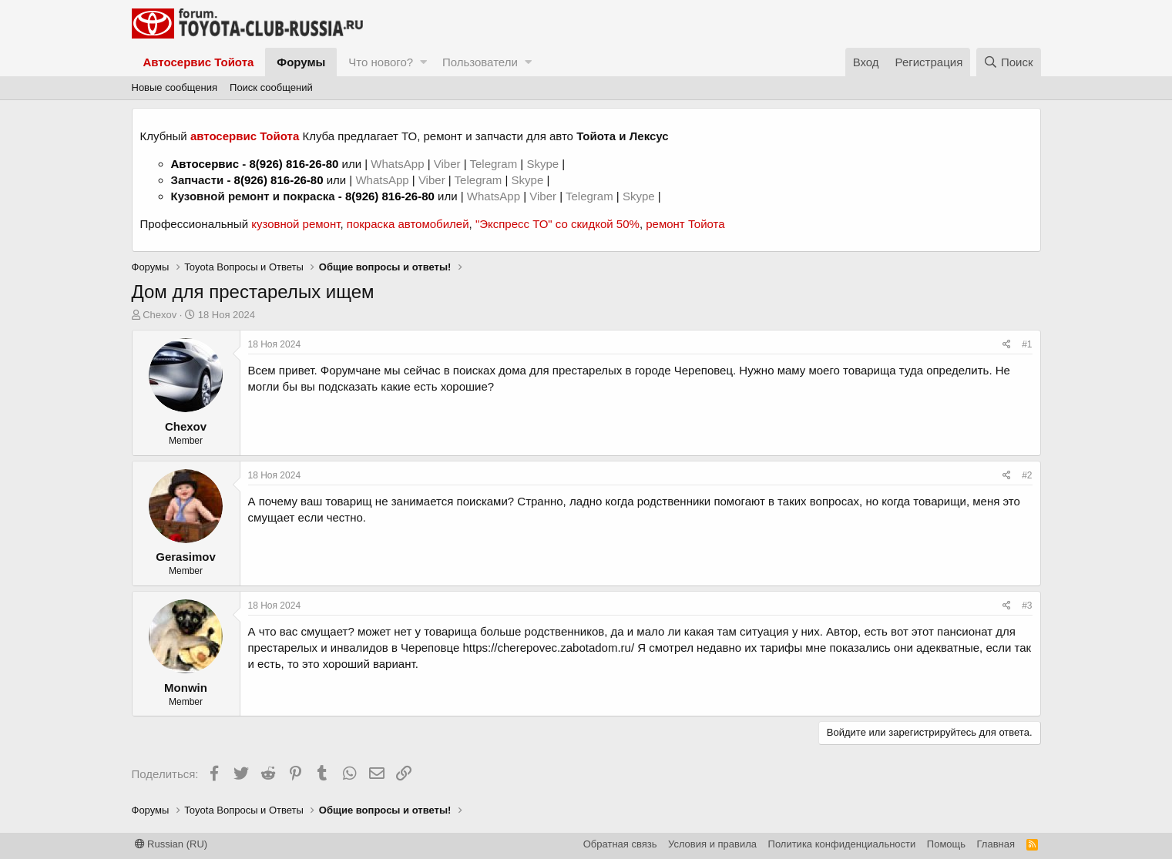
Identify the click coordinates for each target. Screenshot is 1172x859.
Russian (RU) (171, 844)
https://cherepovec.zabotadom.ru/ (548, 647)
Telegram (494, 163)
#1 (1027, 344)
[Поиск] (1008, 62)
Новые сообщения (175, 87)
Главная (996, 844)
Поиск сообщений (271, 87)
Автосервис (205, 163)
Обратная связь (620, 844)
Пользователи (480, 62)
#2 (1027, 475)
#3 (1027, 605)
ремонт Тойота (685, 223)
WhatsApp (399, 163)
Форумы (301, 62)
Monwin (185, 687)
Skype (544, 163)
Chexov (159, 314)
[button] (423, 62)
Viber (447, 163)
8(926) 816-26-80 (293, 163)
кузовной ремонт (295, 223)
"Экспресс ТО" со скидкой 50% (557, 223)
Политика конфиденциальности (842, 844)
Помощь (946, 844)
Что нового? (380, 62)
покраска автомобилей (408, 223)
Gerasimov (186, 556)
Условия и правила (712, 844)
